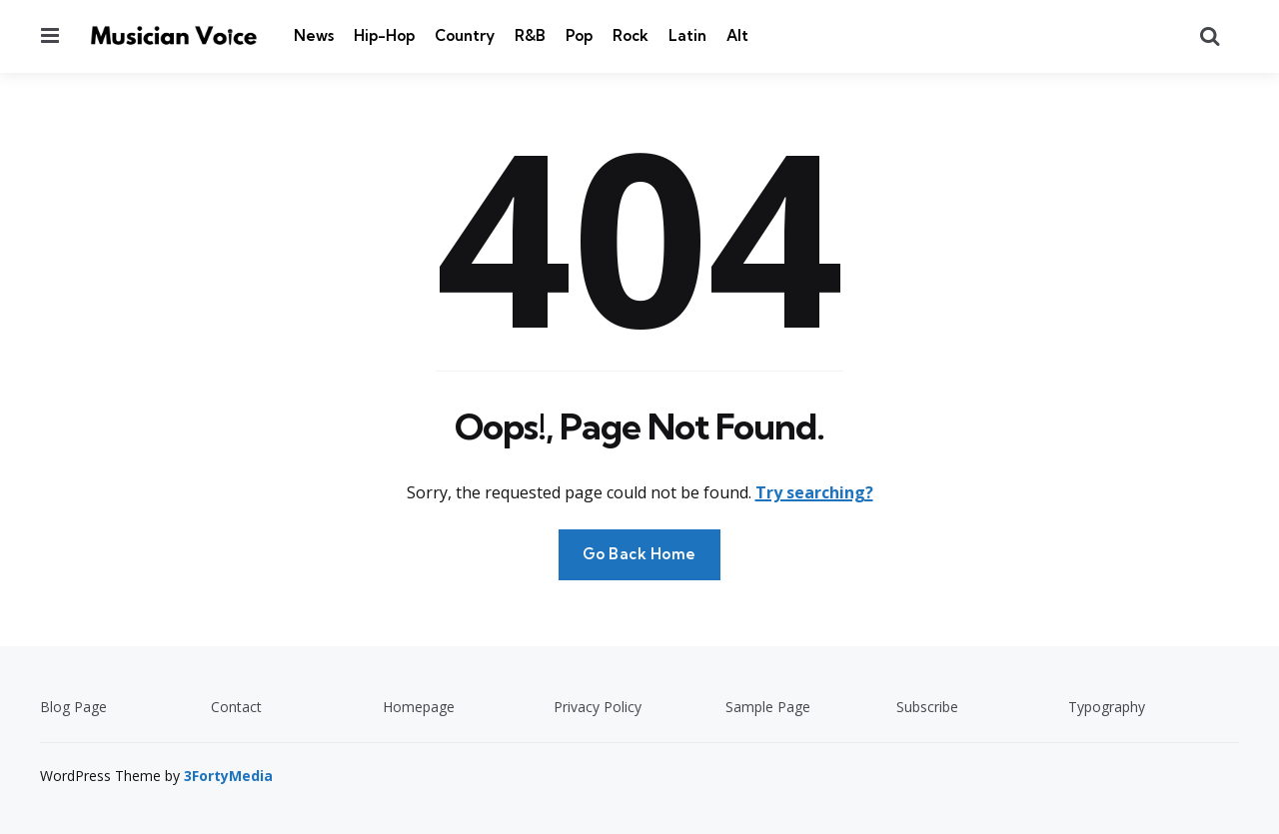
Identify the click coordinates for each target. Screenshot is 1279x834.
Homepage (419, 706)
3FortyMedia (228, 775)
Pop (579, 35)
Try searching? (814, 492)
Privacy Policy (597, 706)
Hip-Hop (384, 35)
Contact (236, 706)
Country (465, 35)
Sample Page (767, 706)
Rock (630, 35)
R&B (530, 35)
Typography (1106, 706)
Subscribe (927, 706)
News (314, 35)
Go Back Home (639, 553)
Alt (737, 35)
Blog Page (73, 706)
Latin (687, 35)
